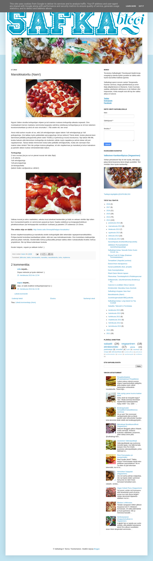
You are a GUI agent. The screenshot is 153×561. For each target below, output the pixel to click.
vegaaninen (128, 343)
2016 (108, 211)
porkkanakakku (110, 354)
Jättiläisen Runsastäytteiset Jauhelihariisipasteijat (118, 246)
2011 (108, 333)
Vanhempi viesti (89, 298)
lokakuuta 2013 (114, 229)
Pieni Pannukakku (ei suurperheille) (125, 456)
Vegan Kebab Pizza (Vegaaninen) (129, 488)
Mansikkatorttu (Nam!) (116, 295)
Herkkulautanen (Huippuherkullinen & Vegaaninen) (124, 519)
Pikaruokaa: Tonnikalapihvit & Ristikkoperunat (124, 276)
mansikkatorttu (53, 257)
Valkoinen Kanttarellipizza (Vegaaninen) (122, 155)
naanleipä (136, 349)
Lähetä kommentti (21, 294)
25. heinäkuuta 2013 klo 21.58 (28, 289)
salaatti (108, 343)
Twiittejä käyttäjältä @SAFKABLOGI (117, 194)
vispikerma (66, 257)
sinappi (106, 352)
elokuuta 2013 (113, 236)
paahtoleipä (108, 349)
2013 (108, 220)
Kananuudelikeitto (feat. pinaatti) (120, 267)
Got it (141, 6)
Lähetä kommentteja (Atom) (25, 302)
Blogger (97, 549)
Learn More (131, 6)
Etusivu (53, 298)
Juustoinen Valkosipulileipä (127, 441)
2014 (108, 217)
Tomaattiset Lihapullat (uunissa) (119, 261)
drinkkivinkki (111, 346)
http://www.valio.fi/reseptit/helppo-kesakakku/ (51, 230)
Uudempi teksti (17, 298)
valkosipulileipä (116, 352)
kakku (29, 257)
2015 (108, 214)
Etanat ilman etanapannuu (117, 264)
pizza (132, 347)
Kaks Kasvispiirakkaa (116, 270)
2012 (108, 330)
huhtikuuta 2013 (114, 317)
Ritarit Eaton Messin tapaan (118, 273)
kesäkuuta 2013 (114, 310)
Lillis (19, 269)
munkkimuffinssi (128, 352)
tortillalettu (139, 354)
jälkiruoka (23, 257)
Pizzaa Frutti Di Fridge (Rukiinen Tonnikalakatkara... (120, 256)
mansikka (44, 257)
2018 (108, 204)
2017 (108, 207)
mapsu (20, 283)
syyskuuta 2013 (114, 233)
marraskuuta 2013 (115, 226)
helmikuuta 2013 (114, 323)
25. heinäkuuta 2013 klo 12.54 (28, 275)
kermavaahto (36, 257)
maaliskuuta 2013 (115, 320)
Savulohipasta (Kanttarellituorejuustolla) (122, 242)
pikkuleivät (139, 352)
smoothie (119, 349)
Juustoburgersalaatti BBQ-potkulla (120, 298)
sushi (128, 349)
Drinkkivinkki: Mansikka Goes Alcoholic (122, 288)
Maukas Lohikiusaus (124, 503)
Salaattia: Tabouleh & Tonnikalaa (120, 306)
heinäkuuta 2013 (114, 239)
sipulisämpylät (129, 354)
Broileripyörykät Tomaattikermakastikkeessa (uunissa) (127, 410)
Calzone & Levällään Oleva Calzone (121, 285)
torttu (60, 257)
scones (120, 354)
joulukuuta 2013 (114, 223)
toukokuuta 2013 (114, 313)
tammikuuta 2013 (114, 326)
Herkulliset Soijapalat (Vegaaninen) (125, 473)
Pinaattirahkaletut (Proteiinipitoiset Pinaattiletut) (128, 378)
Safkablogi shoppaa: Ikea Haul (119, 291)
